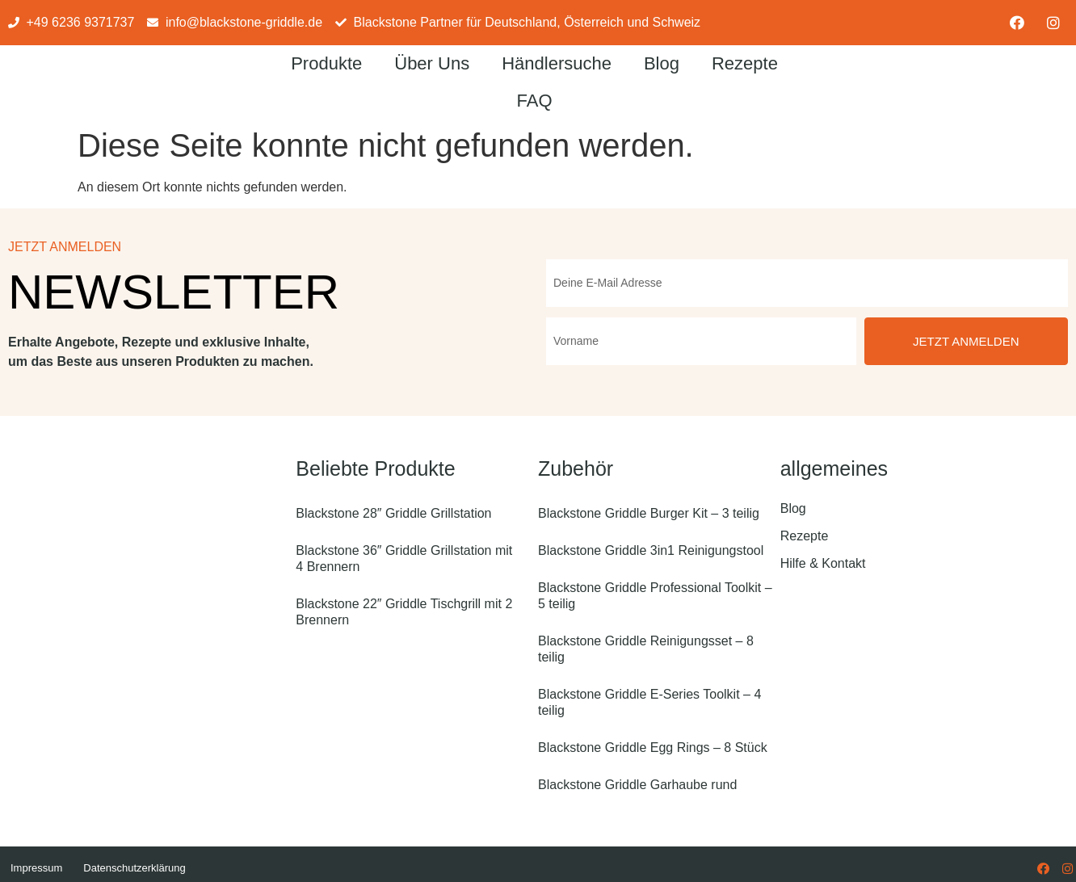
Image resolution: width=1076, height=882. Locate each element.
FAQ (535, 100)
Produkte (326, 63)
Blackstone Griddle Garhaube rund (637, 785)
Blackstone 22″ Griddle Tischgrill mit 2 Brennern (404, 612)
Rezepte (745, 63)
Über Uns (431, 63)
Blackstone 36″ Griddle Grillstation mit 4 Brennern (404, 558)
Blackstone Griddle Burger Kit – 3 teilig (648, 513)
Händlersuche (557, 63)
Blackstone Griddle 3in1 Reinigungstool (650, 550)
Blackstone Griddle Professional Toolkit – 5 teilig (655, 596)
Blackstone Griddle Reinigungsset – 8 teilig (646, 649)
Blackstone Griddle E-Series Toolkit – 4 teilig (649, 702)
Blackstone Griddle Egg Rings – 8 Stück (652, 747)
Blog (661, 63)
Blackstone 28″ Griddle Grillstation (393, 513)
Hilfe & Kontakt (823, 563)
